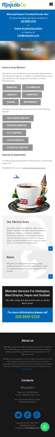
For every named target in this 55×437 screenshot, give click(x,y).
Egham (11, 102)
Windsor (12, 87)
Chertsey (32, 94)
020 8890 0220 (28, 21)
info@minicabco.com (28, 35)
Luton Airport (15, 140)
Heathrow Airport (18, 118)
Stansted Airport (18, 147)
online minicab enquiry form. (34, 168)
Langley (12, 94)
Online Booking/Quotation (28, 28)
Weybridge (30, 102)
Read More (27, 369)
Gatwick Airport (17, 125)
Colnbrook (33, 87)
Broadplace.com (33, 428)
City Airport (14, 132)
